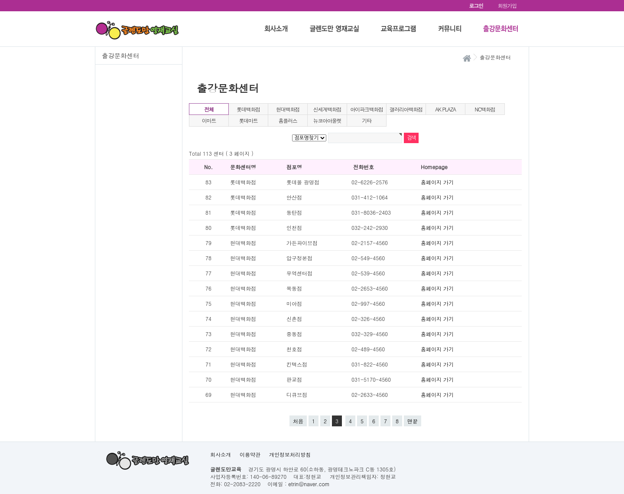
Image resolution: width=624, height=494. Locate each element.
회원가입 (507, 5)
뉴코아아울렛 (327, 120)
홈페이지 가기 (437, 182)
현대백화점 (287, 109)
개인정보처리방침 (290, 454)
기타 (366, 120)
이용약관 (250, 454)
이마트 (209, 120)
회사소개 (220, 454)
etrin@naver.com (308, 483)
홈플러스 (287, 120)
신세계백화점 (327, 109)
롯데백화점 (248, 109)
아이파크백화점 (366, 109)
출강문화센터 (120, 55)
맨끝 (412, 421)
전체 (209, 109)
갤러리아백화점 (406, 109)
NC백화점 (484, 109)
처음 (298, 421)
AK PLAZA (445, 109)
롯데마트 (248, 120)
